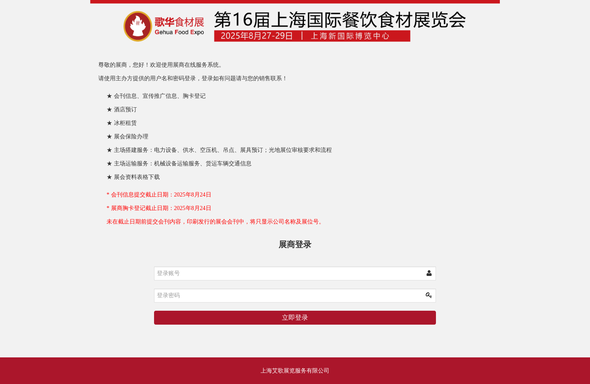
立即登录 (295, 317)
